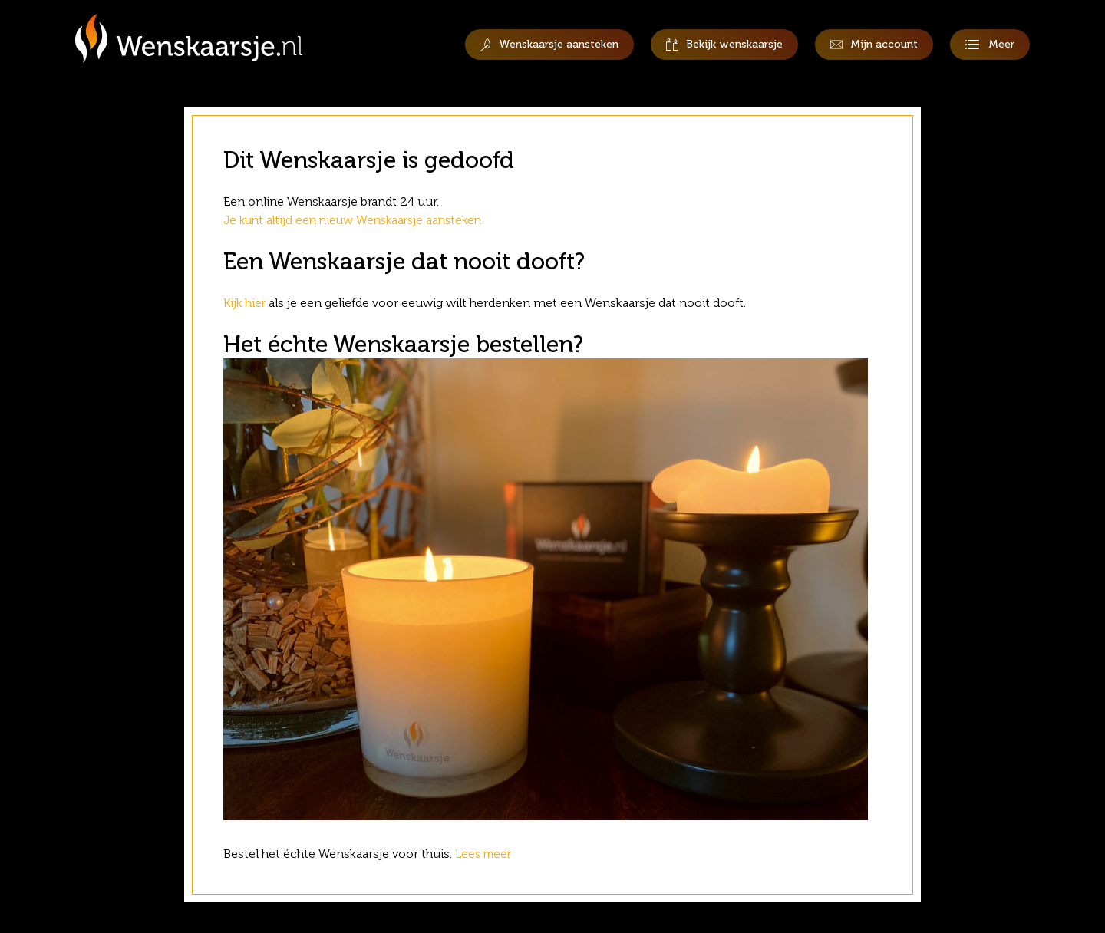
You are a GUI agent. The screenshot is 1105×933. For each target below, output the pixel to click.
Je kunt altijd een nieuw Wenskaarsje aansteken (358, 220)
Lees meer (487, 853)
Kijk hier (245, 302)
